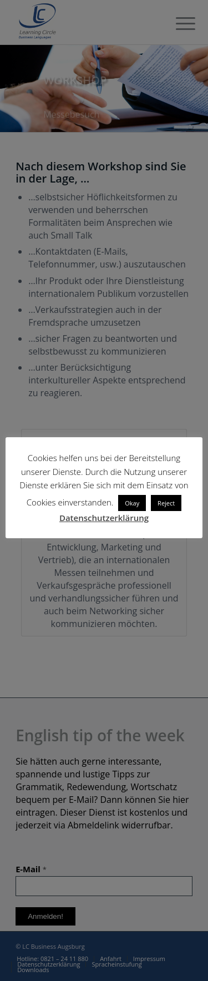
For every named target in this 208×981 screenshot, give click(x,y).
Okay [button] (132, 503)
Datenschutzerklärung (104, 517)
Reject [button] (166, 503)
